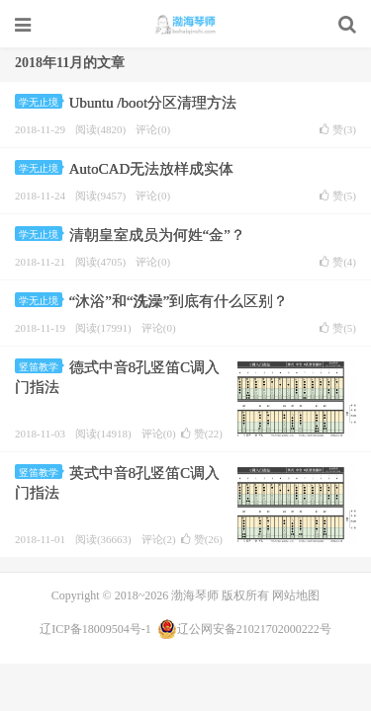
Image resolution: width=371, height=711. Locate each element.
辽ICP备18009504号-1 (95, 629)
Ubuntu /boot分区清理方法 (153, 103)
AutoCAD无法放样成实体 (151, 169)
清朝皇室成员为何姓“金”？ (157, 235)
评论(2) (158, 539)
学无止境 (40, 102)
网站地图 (296, 595)
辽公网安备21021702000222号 (244, 629)
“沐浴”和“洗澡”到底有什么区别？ (179, 301)
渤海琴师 (185, 25)
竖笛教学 (40, 366)
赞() (338, 129)
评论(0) (153, 129)
